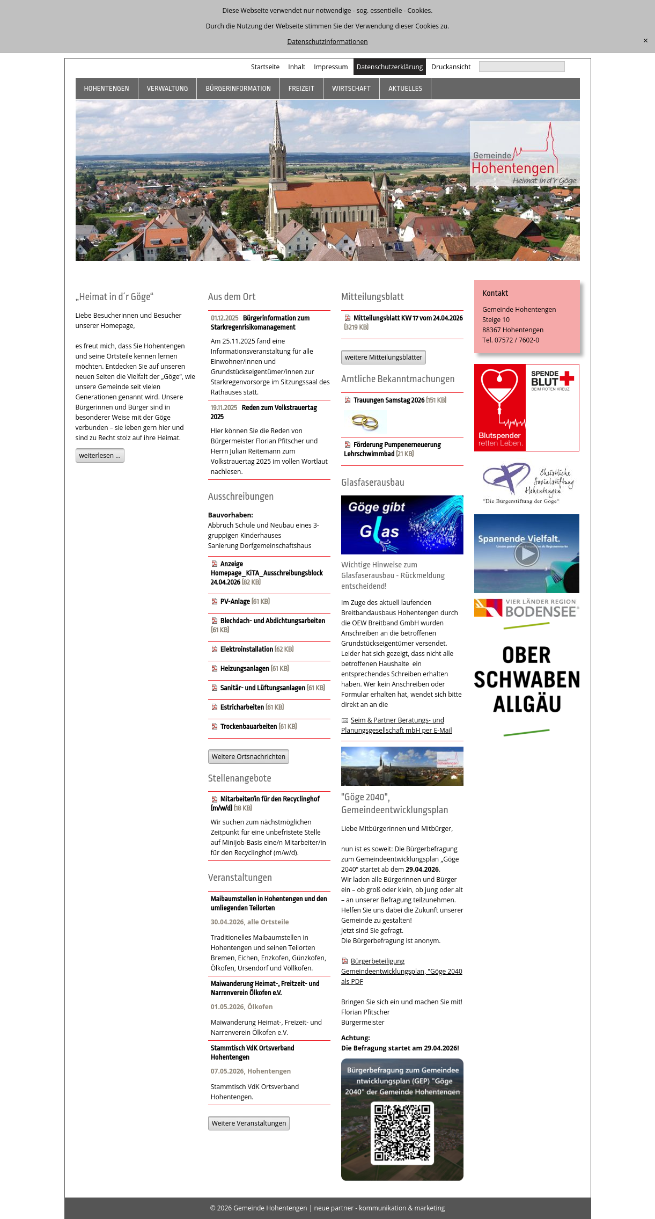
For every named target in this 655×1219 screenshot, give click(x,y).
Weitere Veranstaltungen (249, 1123)
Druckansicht (450, 66)
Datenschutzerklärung (390, 66)
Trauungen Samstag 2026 (389, 400)
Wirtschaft (351, 88)
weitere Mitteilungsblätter (383, 357)
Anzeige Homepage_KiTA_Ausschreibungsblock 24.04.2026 (267, 573)
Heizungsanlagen (244, 669)
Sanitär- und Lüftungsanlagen (262, 688)
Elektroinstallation (246, 649)
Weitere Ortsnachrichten (248, 756)
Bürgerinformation (237, 88)
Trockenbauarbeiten (248, 726)
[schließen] (646, 41)
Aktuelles (405, 88)
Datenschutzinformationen (327, 41)
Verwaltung (167, 88)
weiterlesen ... (100, 455)
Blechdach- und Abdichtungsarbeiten (272, 621)
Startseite (265, 66)
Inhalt (296, 66)
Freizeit (301, 88)
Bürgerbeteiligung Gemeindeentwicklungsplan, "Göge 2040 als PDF (401, 971)
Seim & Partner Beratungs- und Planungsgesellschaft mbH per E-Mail (396, 725)
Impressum (331, 66)
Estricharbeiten (242, 707)
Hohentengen (106, 88)
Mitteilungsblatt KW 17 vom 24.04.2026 (408, 318)
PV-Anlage (235, 601)
